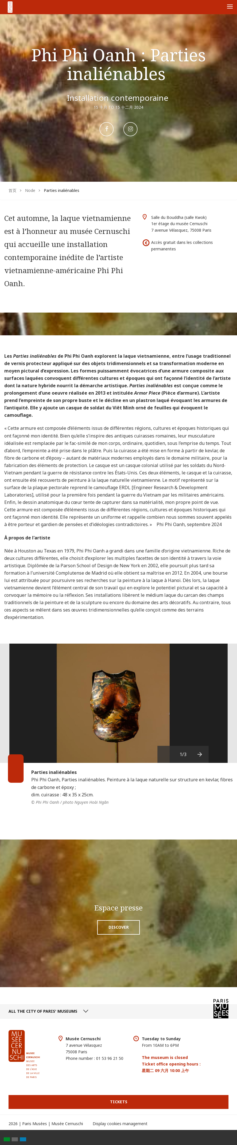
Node (30, 190)
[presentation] (200, 754)
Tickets (118, 1101)
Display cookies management (120, 1123)
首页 (12, 190)
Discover (119, 927)
